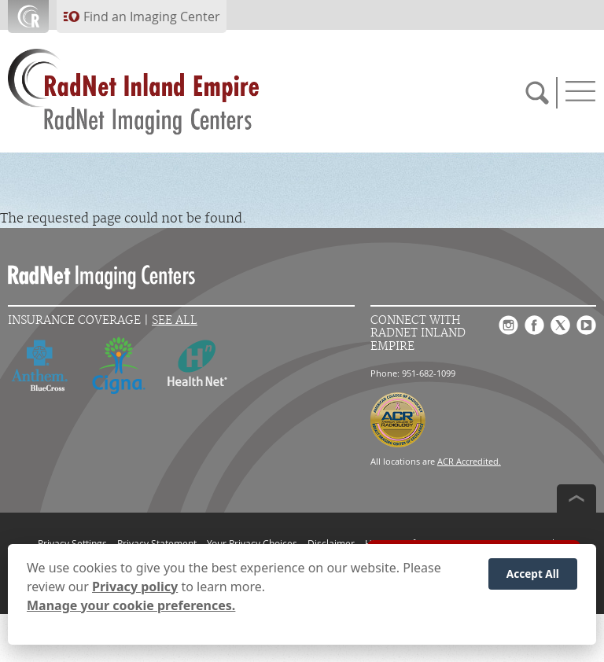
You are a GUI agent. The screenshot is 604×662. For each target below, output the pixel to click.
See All (174, 320)
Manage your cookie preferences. (131, 605)
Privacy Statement (157, 543)
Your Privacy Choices (252, 543)
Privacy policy (135, 586)
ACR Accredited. (469, 461)
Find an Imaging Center (151, 16)
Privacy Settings (72, 543)
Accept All (532, 573)
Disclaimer (331, 543)
